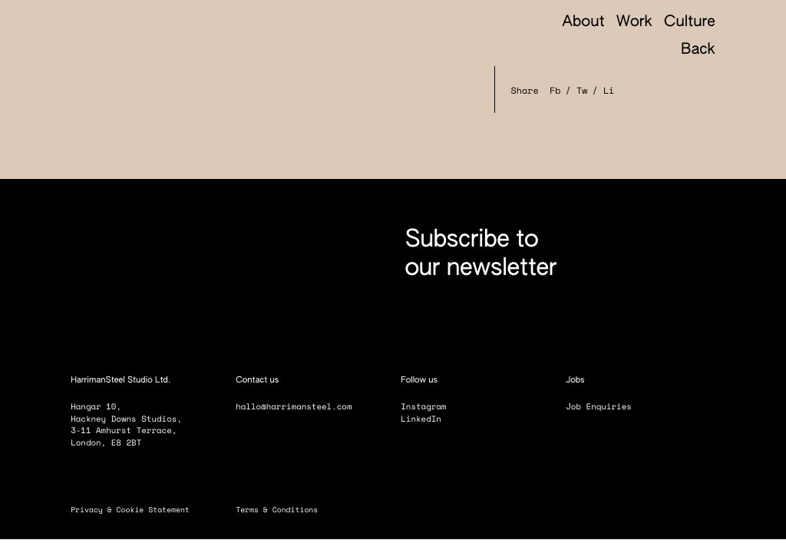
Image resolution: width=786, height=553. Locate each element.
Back (688, 50)
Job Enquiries (606, 406)
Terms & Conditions (284, 510)
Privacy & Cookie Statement (137, 510)
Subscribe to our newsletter (480, 254)
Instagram (431, 406)
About (583, 22)
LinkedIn (428, 419)
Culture (689, 22)
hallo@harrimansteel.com (294, 406)
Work (634, 22)
